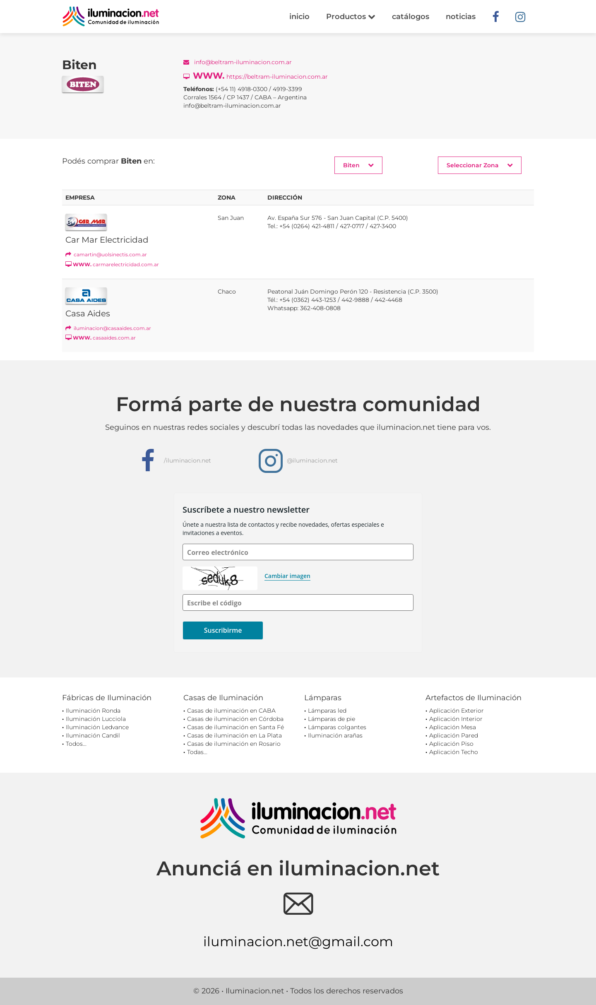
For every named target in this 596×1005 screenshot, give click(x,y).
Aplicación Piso (451, 743)
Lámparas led (327, 710)
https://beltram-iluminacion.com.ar (255, 75)
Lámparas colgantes (337, 727)
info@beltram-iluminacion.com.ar (237, 62)
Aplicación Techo (453, 752)
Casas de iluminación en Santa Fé (235, 727)
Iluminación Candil (93, 735)
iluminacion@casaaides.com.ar (108, 328)
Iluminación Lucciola (96, 719)
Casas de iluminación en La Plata (234, 735)
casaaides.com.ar (100, 338)
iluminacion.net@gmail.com (298, 941)
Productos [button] (350, 16)
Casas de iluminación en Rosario (234, 743)
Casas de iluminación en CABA (231, 710)
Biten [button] (358, 165)
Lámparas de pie (331, 719)
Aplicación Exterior (456, 710)
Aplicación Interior (456, 719)
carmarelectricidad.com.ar (112, 264)
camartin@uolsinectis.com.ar (106, 254)
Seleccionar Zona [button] (480, 165)
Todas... (197, 752)
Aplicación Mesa (452, 727)
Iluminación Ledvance (97, 727)
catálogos (410, 16)
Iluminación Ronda (93, 710)
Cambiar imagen (287, 576)
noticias (461, 16)
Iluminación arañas (335, 735)
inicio (299, 16)
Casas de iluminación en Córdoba (235, 719)
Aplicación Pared (453, 735)
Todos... (76, 743)
